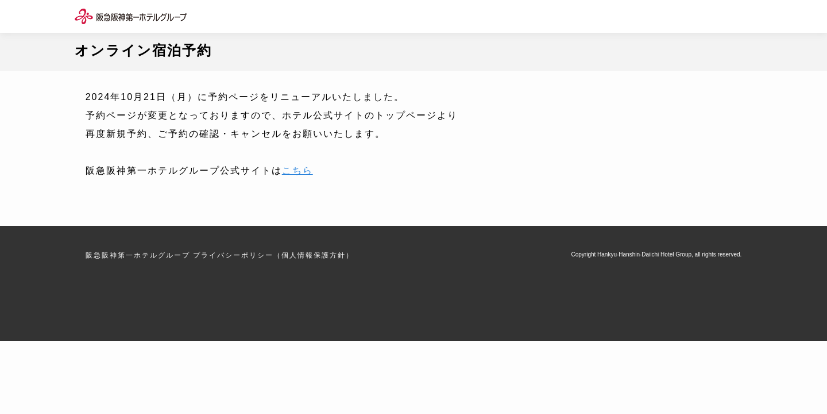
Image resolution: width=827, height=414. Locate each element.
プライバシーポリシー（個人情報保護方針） (273, 255)
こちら (297, 170)
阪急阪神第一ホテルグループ (138, 255)
